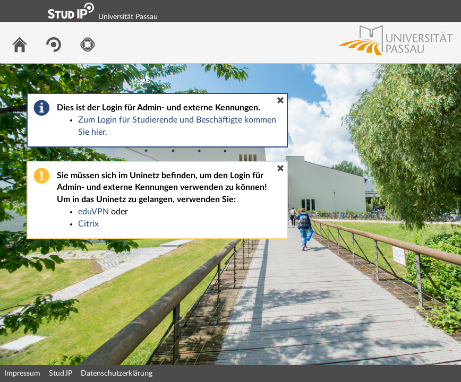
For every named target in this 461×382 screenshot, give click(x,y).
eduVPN (93, 211)
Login (448, 10)
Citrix (88, 224)
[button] (280, 100)
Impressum (22, 373)
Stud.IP (60, 373)
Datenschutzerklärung (116, 373)
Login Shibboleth (393, 10)
